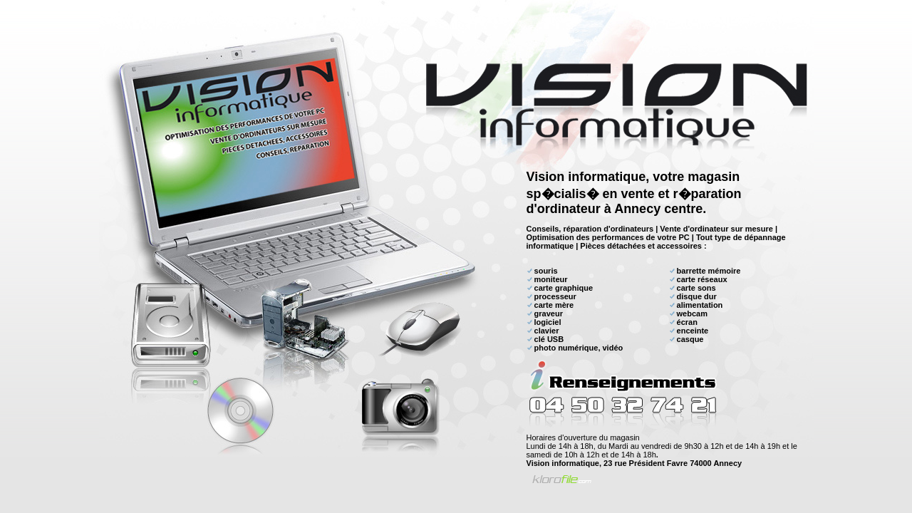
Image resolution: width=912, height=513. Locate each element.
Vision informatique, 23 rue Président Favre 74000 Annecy (634, 463)
